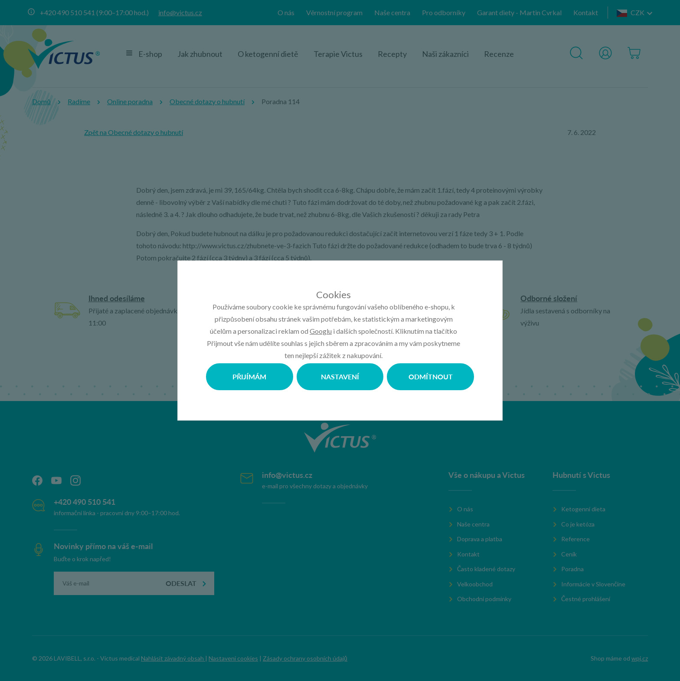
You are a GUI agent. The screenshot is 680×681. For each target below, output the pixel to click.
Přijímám (249, 377)
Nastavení (340, 377)
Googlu (321, 331)
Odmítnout (431, 377)
